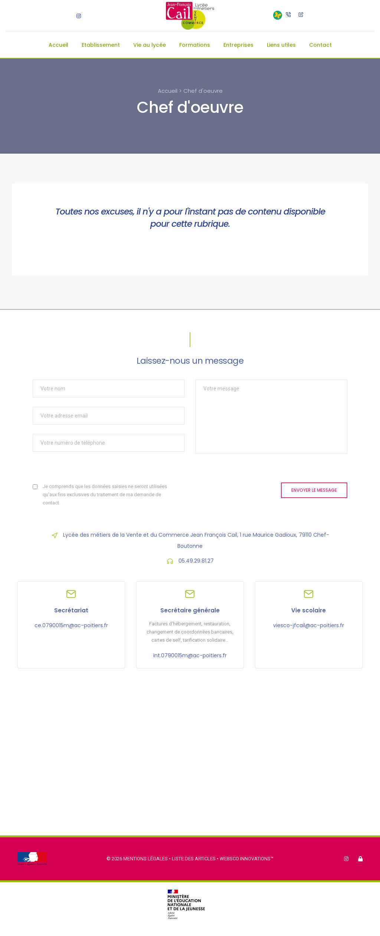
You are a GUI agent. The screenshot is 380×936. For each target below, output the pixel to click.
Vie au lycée (149, 45)
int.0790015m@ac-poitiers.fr (190, 655)
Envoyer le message (314, 490)
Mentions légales (145, 858)
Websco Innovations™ (246, 858)
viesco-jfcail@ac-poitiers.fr (308, 625)
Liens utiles (281, 45)
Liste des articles (194, 858)
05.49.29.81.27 (196, 560)
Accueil (58, 45)
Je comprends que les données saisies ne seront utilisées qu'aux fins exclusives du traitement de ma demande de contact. (105, 494)
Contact (320, 45)
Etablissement (101, 45)
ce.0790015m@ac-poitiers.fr (71, 625)
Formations (194, 45)
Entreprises (238, 45)
